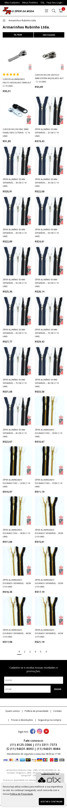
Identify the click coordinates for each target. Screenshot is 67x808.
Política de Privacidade (21, 793)
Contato (57, 711)
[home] (18, 10)
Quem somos (12, 711)
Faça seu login (54, 2)
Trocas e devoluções (22, 719)
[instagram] (39, 732)
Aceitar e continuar (51, 801)
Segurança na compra (49, 719)
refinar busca (18, 35)
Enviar (57, 689)
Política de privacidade (36, 711)
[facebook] (32, 732)
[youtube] (46, 732)
